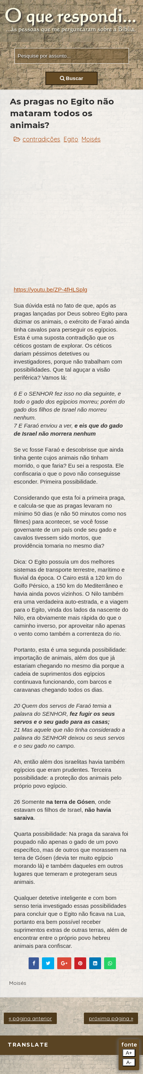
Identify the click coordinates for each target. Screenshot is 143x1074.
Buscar (71, 78)
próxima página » (111, 1018)
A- (128, 1062)
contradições (41, 139)
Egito (71, 139)
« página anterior (30, 1018)
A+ (129, 1053)
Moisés (91, 139)
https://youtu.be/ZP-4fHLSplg (50, 289)
